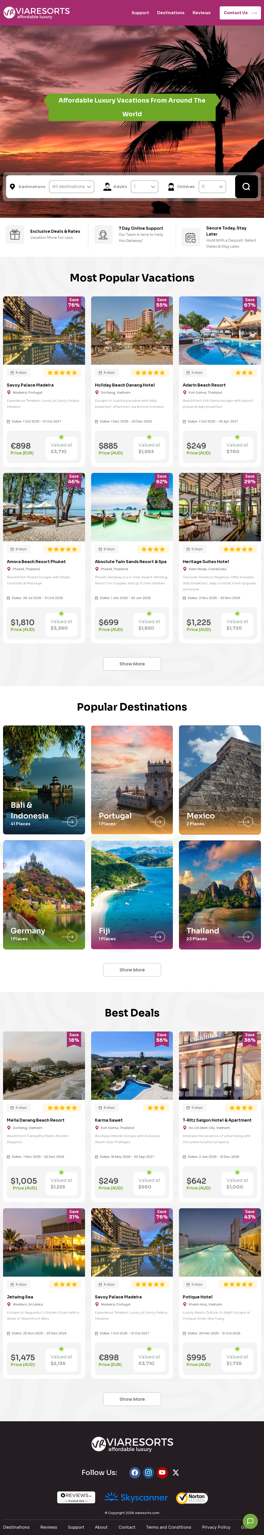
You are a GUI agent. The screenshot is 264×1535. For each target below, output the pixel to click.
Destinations (171, 12)
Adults (120, 186)
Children (186, 186)
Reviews (202, 12)
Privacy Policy (216, 1527)
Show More (132, 664)
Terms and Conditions (168, 1527)
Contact (126, 1527)
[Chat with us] (250, 1521)
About (101, 1527)
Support (140, 12)
